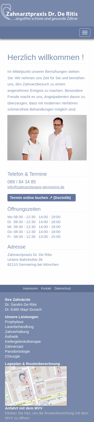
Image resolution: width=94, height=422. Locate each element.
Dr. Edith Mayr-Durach (23, 309)
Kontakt (46, 288)
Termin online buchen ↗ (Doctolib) (40, 197)
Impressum (30, 288)
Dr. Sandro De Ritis (21, 304)
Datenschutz (62, 288)
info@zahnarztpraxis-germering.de (35, 187)
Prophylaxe (14, 322)
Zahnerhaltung (17, 331)
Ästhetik (11, 336)
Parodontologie (17, 351)
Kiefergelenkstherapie (23, 341)
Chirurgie (12, 356)
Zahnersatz (14, 346)
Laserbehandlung (19, 327)
